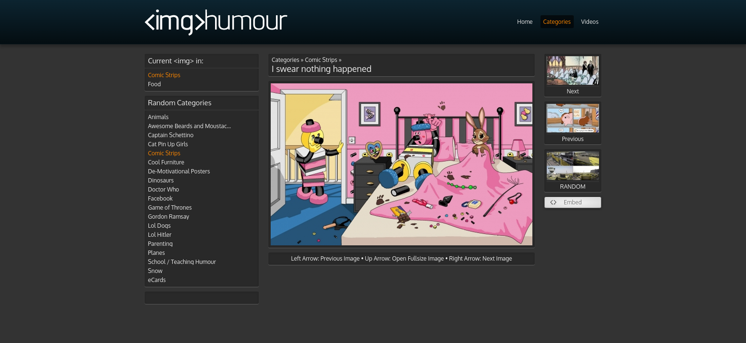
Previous (573, 123)
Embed (573, 202)
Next (573, 75)
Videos (590, 21)
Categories (557, 21)
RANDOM (573, 170)
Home (525, 21)
